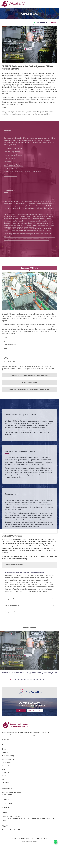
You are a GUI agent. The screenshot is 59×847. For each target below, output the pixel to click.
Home (4, 749)
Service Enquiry (40, 23)
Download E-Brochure (34, 710)
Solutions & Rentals (8, 759)
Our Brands (5, 766)
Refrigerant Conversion (13, 612)
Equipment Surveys (12, 599)
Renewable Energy (8, 756)
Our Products (6, 762)
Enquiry (53, 23)
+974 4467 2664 (7, 803)
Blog (3, 769)
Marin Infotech (33, 841)
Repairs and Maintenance (14, 565)
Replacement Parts (12, 605)
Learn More (6, 739)
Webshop (5, 776)
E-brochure (5, 773)
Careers (4, 779)
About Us (5, 752)
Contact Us (21, 710)
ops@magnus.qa (7, 807)
